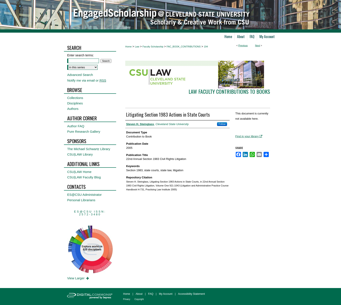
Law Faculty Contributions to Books (229, 91)
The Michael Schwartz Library (88, 149)
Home (128, 46)
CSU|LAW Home (79, 172)
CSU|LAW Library (80, 154)
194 (206, 46)
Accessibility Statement (191, 293)
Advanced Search (80, 75)
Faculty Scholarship (152, 46)
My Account (165, 293)
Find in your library (248, 136)
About (139, 293)
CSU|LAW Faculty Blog (84, 177)
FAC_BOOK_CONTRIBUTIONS (184, 46)
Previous (243, 45)
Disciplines (75, 103)
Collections (75, 98)
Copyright (139, 299)
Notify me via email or (86, 80)
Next (257, 45)
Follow (222, 124)
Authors (73, 109)
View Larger (78, 278)
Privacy (126, 299)
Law (137, 46)
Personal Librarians (81, 200)
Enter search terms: (80, 55)
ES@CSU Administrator (84, 194)
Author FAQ (75, 126)
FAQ (150, 293)
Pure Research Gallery (83, 131)
